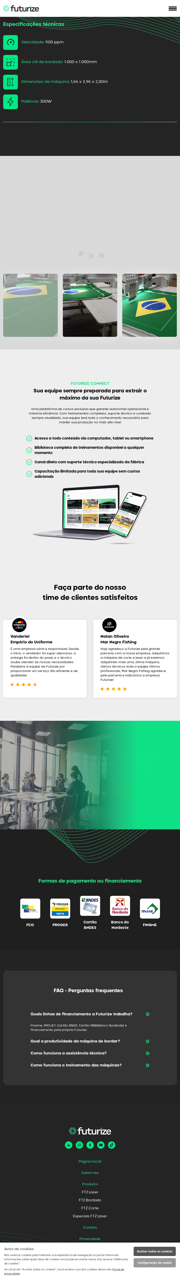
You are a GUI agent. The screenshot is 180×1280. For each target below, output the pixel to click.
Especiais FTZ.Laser (90, 1216)
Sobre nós (90, 1173)
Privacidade (90, 1239)
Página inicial (90, 1161)
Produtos (90, 1184)
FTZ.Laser (90, 1192)
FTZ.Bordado (90, 1200)
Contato (90, 1227)
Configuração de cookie (155, 1263)
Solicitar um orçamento (92, 792)
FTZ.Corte (90, 1208)
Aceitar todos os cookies (155, 1251)
